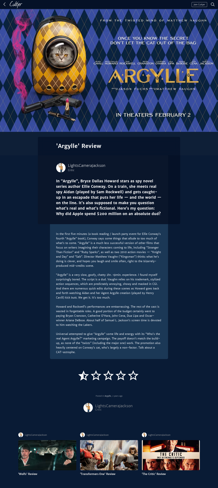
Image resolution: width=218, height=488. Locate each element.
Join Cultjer (199, 4)
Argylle (108, 396)
